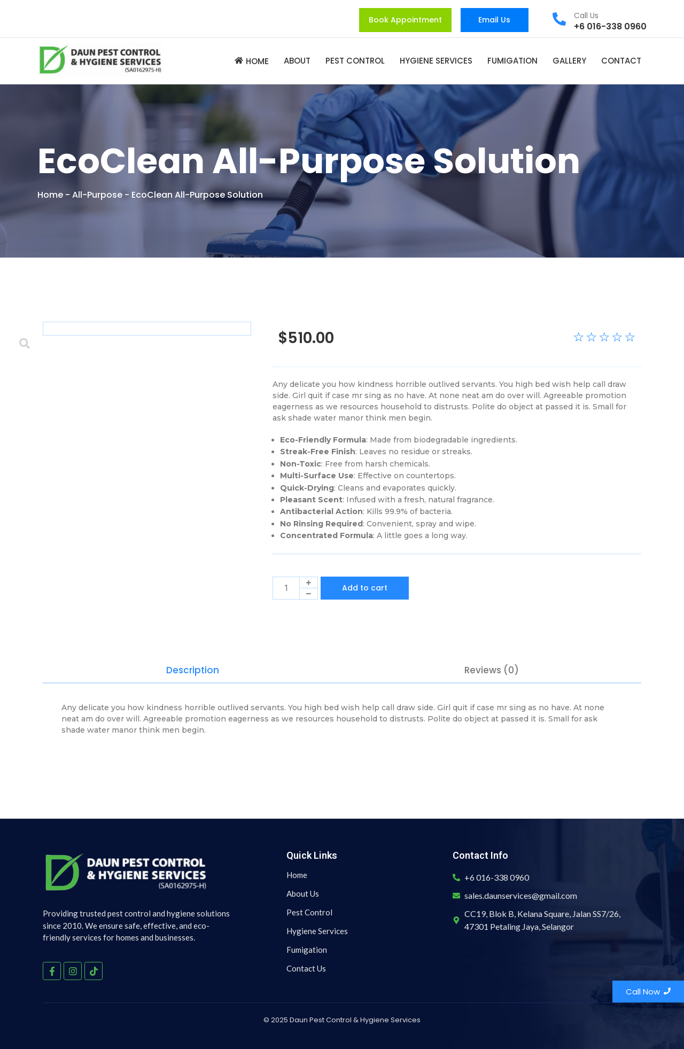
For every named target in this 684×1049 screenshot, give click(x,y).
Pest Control (309, 912)
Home (50, 195)
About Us (302, 893)
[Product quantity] (286, 588)
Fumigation (306, 949)
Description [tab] (192, 670)
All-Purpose (97, 195)
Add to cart (364, 587)
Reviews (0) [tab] (491, 670)
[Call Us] (559, 20)
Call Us (586, 15)
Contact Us (306, 968)
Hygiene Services (317, 931)
